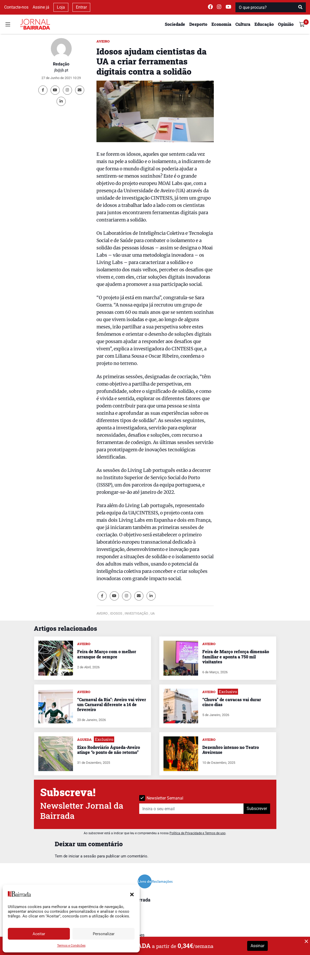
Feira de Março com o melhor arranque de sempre (106, 654)
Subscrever (257, 808)
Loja (61, 7)
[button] (132, 894)
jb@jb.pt (61, 70)
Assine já (41, 7)
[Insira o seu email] (191, 808)
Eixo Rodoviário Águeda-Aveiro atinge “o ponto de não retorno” (108, 749)
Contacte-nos (16, 7)
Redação (61, 64)
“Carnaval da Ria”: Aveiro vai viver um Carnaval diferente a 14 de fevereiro (111, 704)
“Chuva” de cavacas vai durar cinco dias (231, 702)
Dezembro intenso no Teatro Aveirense (230, 749)
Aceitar (39, 934)
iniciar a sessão (82, 856)
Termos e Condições (71, 945)
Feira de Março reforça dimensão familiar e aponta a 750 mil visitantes (235, 656)
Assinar (257, 945)
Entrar (81, 7)
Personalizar (103, 934)
